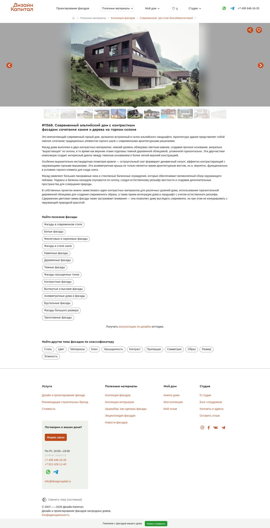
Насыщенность (113, 349)
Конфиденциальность (55, 515)
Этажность (51, 356)
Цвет (61, 349)
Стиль (48, 349)
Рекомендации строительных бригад (65, 402)
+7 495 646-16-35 (55, 460)
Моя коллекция (173, 402)
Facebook (208, 427)
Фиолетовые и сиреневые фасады (66, 238)
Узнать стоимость (156, 524)
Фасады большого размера (61, 310)
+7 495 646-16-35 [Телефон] (248, 8)
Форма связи (56, 437)
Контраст (135, 349)
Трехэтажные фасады (58, 317)
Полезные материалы (116, 8)
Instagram (202, 427)
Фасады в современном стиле (63, 224)
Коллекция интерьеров (119, 402)
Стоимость (49, 408)
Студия (193, 8)
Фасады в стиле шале (58, 245)
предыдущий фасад (9, 65)
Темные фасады (54, 267)
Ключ (94, 349)
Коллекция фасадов (117, 395)
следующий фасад (261, 65)
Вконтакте (215, 427)
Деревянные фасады (57, 260)
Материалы (77, 349)
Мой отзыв (170, 408)
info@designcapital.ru (58, 481)
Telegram (223, 427)
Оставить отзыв (210, 415)
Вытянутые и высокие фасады (63, 288)
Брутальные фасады (57, 303)
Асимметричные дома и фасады (64, 295)
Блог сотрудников (211, 402)
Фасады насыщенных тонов (61, 274)
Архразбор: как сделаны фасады (126, 408)
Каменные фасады (56, 253)
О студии (205, 395)
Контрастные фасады (58, 281)
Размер (206, 349)
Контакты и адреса (211, 408)
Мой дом (150, 8)
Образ (192, 349)
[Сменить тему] (62, 499)
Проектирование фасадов (72, 8)
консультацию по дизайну (135, 326)
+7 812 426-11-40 (55, 464)
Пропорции (154, 349)
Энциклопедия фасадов (120, 415)
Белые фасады (53, 231)
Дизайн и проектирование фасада (63, 395)
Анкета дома (172, 395)
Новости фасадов (116, 422)
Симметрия (174, 349)
